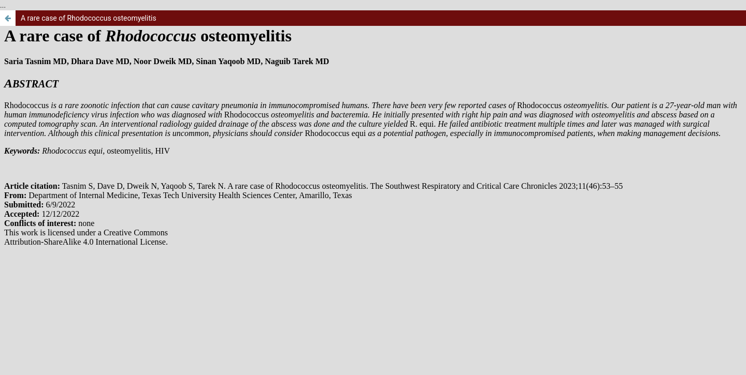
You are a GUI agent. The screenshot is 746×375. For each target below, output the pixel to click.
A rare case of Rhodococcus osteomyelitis (88, 18)
